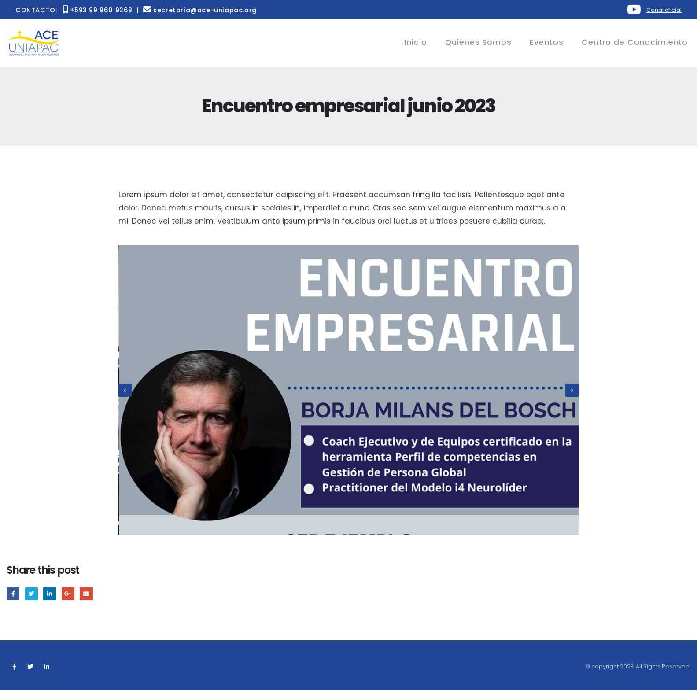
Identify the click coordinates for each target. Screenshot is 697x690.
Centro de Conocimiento (635, 42)
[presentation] (125, 390)
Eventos (546, 42)
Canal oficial (664, 10)
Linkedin (46, 666)
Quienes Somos (478, 42)
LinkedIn (49, 593)
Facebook (13, 593)
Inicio (415, 42)
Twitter (31, 593)
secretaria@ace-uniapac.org (200, 10)
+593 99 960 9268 (98, 10)
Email (86, 593)
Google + (68, 593)
